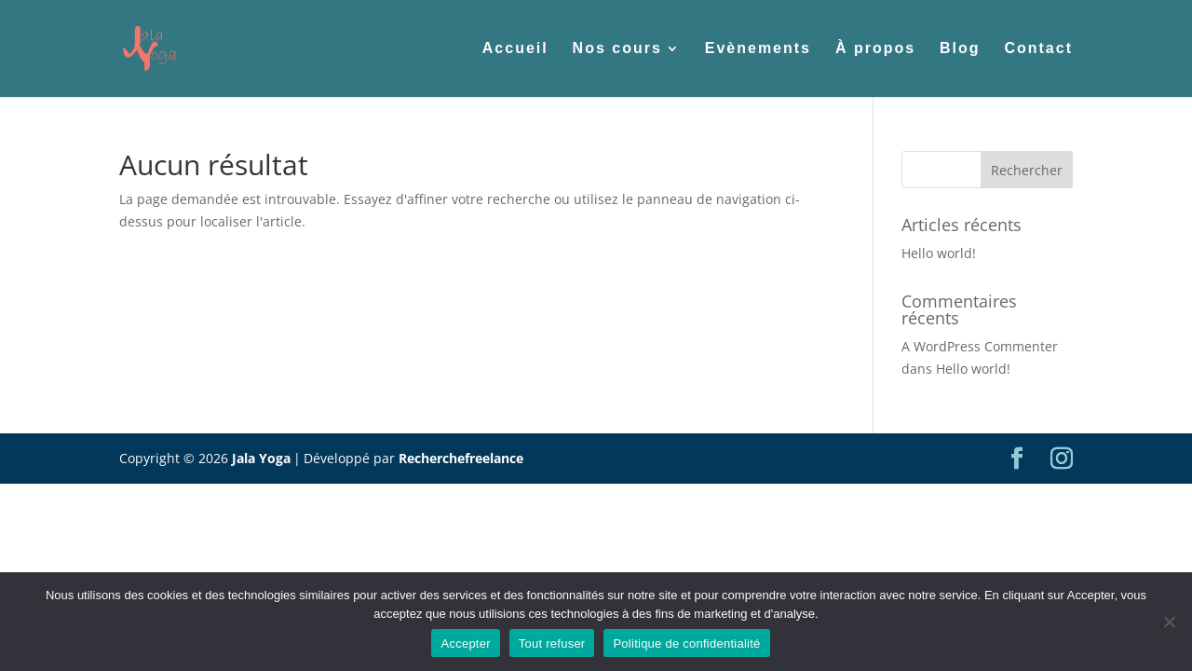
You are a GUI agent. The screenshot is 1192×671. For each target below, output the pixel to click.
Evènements (758, 49)
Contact (1038, 49)
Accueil (515, 49)
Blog (960, 49)
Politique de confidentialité (686, 643)
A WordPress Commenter (979, 346)
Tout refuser (552, 643)
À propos (875, 49)
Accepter (465, 643)
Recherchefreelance (461, 458)
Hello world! (938, 253)
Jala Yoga (261, 458)
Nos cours (617, 49)
